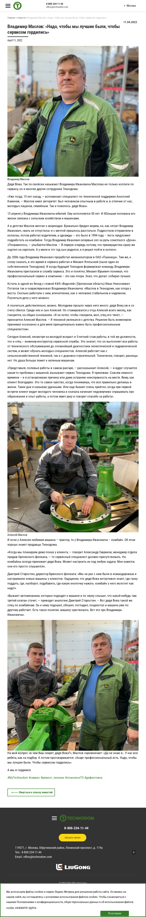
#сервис (34, 777)
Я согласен (114, 913)
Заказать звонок (73, 837)
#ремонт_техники (52, 777)
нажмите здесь (25, 908)
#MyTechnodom (17, 777)
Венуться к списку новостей (36, 792)
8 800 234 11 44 (54, 3)
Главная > (12, 17)
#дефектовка (93, 777)
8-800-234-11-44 (76, 828)
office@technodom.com (57, 7)
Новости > (22, 17)
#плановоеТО (74, 777)
